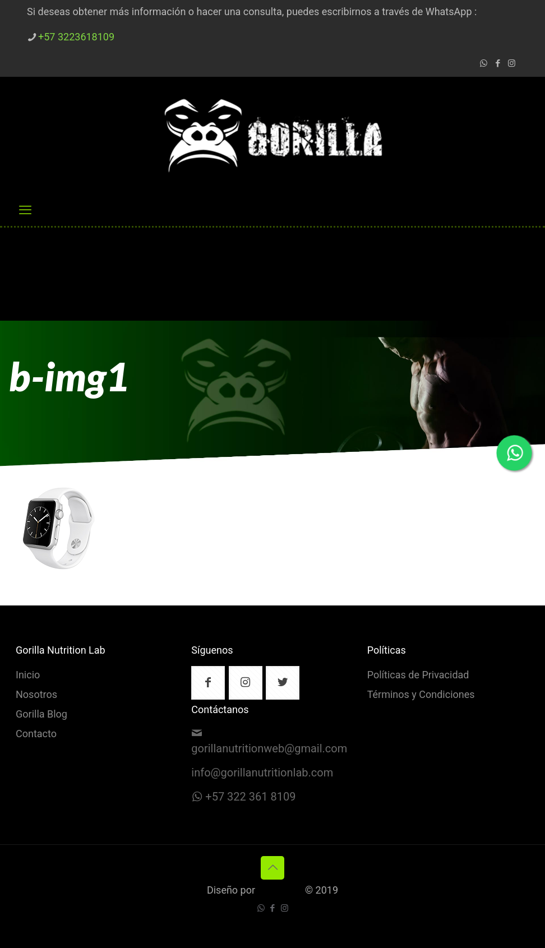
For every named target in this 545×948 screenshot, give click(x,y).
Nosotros (36, 695)
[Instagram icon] (511, 63)
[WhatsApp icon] (483, 63)
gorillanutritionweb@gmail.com (269, 749)
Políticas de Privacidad (418, 675)
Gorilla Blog (41, 715)
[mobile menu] (25, 210)
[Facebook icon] (497, 63)
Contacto (36, 734)
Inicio (28, 675)
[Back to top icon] (272, 868)
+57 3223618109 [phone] (76, 38)
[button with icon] (208, 683)
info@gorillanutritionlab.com (262, 773)
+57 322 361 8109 (250, 797)
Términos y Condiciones (421, 695)
